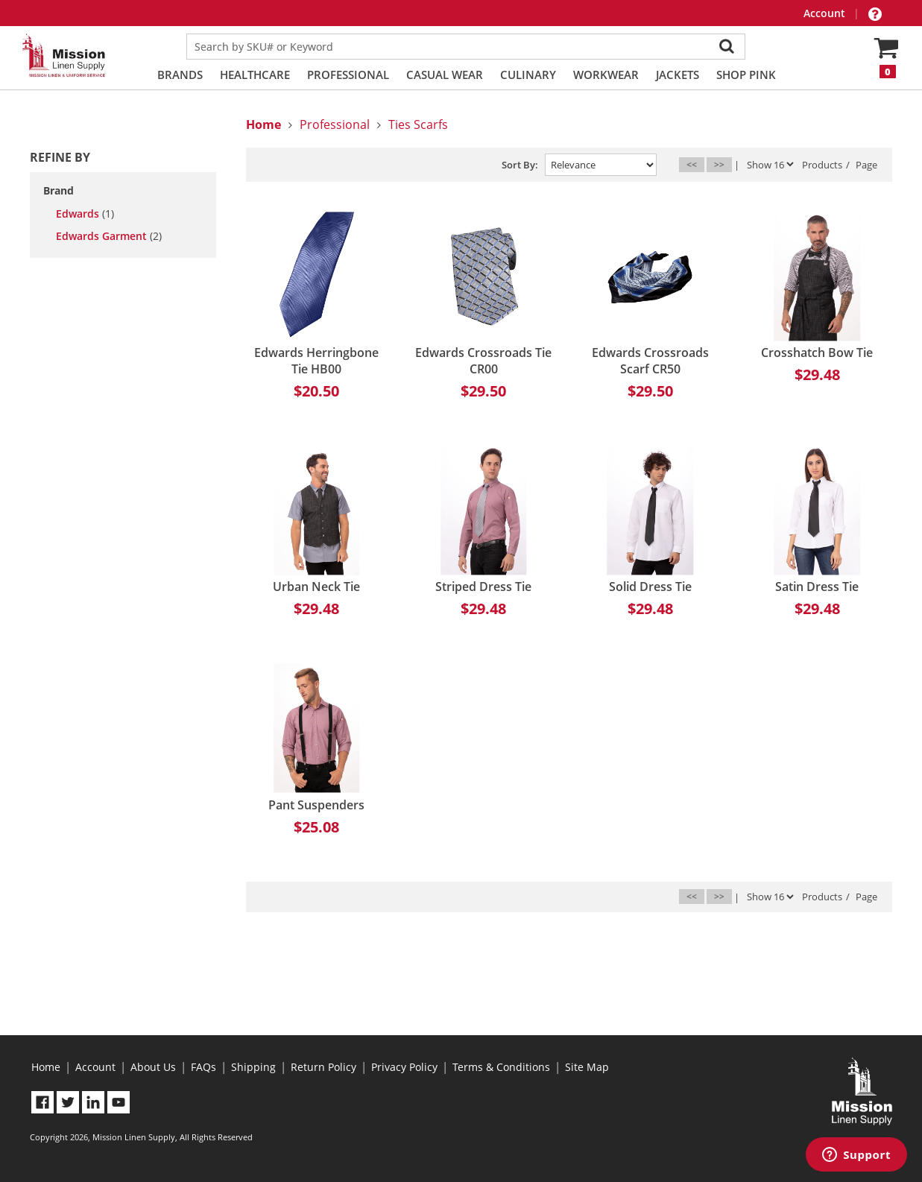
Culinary (528, 74)
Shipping (253, 1067)
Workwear (606, 74)
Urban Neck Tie (316, 586)
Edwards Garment (109, 236)
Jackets (677, 74)
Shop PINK (746, 74)
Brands (180, 74)
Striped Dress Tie (483, 586)
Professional (348, 74)
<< (691, 164)
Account (825, 13)
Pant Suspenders (316, 805)
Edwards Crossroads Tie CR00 (483, 360)
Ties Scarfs (418, 124)
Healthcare (255, 74)
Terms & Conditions (501, 1067)
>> (719, 164)
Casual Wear (444, 74)
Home (45, 1067)
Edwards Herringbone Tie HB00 (316, 360)
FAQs (203, 1067)
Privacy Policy (404, 1067)
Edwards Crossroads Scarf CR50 (650, 360)
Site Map (587, 1067)
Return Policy (323, 1067)
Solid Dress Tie (650, 586)
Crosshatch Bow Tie (817, 352)
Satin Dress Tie (817, 586)
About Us (153, 1067)
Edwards (85, 214)
